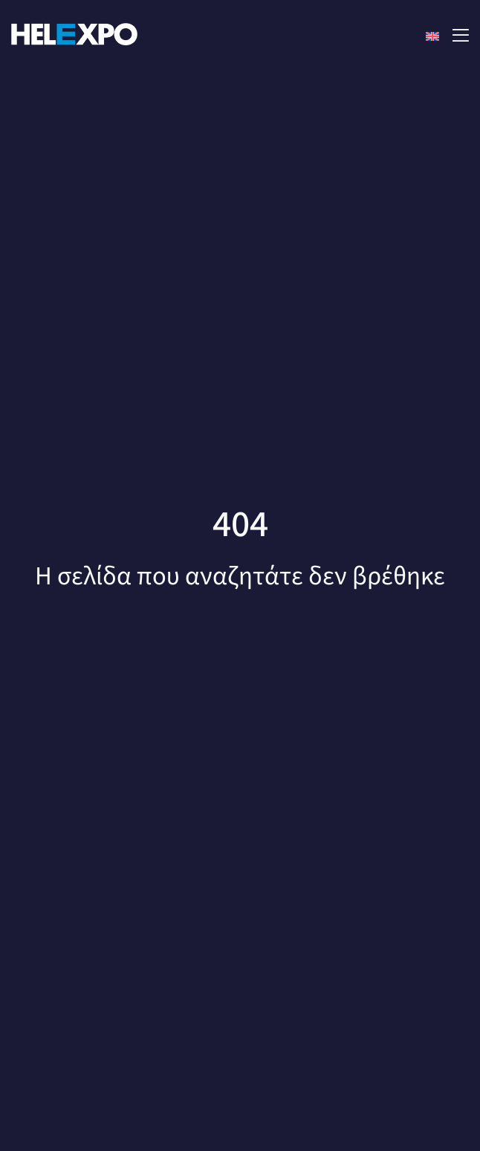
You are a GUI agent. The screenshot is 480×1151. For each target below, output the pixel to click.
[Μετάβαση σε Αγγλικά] (432, 36)
